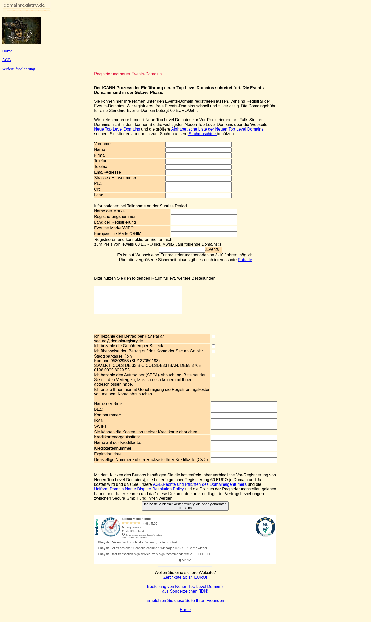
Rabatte (245, 259)
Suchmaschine (202, 134)
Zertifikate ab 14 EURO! (185, 582)
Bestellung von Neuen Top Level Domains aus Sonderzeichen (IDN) (185, 594)
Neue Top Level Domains (117, 129)
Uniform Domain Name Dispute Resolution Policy (139, 494)
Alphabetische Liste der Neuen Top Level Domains (217, 129)
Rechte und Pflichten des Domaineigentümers (205, 490)
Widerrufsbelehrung (18, 69)
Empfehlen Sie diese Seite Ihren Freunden (185, 606)
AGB (6, 60)
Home (7, 51)
